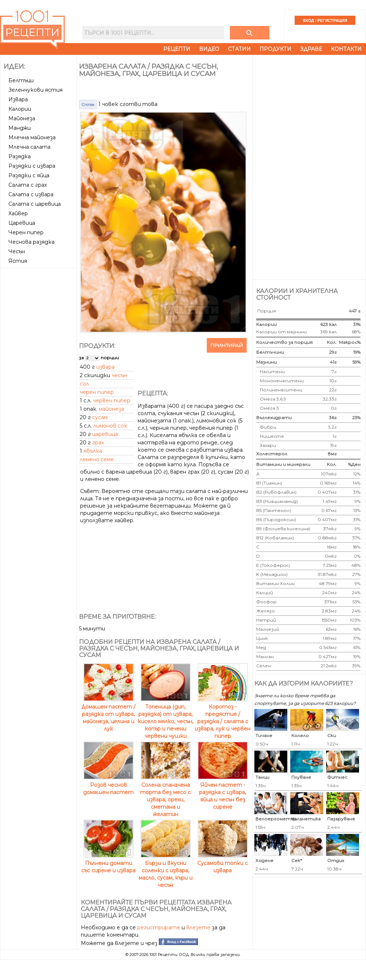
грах (98, 442)
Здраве (311, 49)
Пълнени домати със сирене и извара (108, 863)
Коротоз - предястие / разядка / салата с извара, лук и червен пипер (222, 717)
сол (84, 383)
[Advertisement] (39, 298)
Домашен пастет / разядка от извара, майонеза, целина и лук (108, 714)
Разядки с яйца (28, 175)
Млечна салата (29, 147)
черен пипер (97, 392)
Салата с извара (30, 194)
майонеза (111, 409)
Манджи (19, 128)
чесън (119, 375)
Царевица (21, 223)
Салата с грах (27, 185)
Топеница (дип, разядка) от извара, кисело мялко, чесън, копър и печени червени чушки (165, 717)
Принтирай (226, 345)
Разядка (19, 156)
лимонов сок (110, 425)
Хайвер (18, 213)
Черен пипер (26, 232)
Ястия (17, 261)
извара (105, 367)
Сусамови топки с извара (222, 863)
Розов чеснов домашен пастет (108, 785)
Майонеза (21, 118)
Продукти (275, 49)
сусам (100, 417)
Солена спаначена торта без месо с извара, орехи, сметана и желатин (165, 795)
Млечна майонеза (32, 137)
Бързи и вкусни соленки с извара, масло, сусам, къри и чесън (166, 870)
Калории (19, 109)
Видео (209, 49)
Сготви (88, 104)
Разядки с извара (31, 166)
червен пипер (111, 400)
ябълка (92, 451)
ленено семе (97, 459)
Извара (18, 99)
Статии (239, 49)
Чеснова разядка (31, 242)
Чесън (16, 251)
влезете (198, 927)
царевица (105, 434)
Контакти (346, 49)
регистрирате (158, 927)
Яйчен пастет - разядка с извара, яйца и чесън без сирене (223, 792)
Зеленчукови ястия (35, 90)
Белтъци (21, 80)
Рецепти (176, 49)
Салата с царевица (34, 204)
